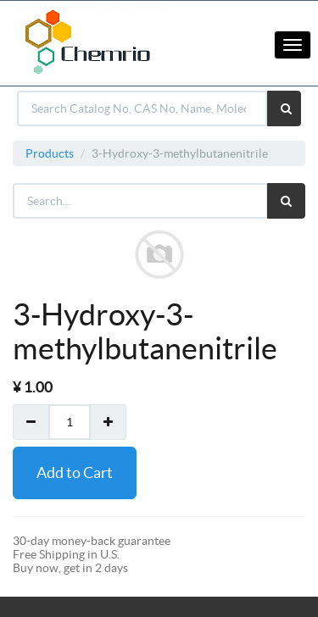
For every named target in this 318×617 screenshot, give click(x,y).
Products (49, 153)
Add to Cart (74, 472)
